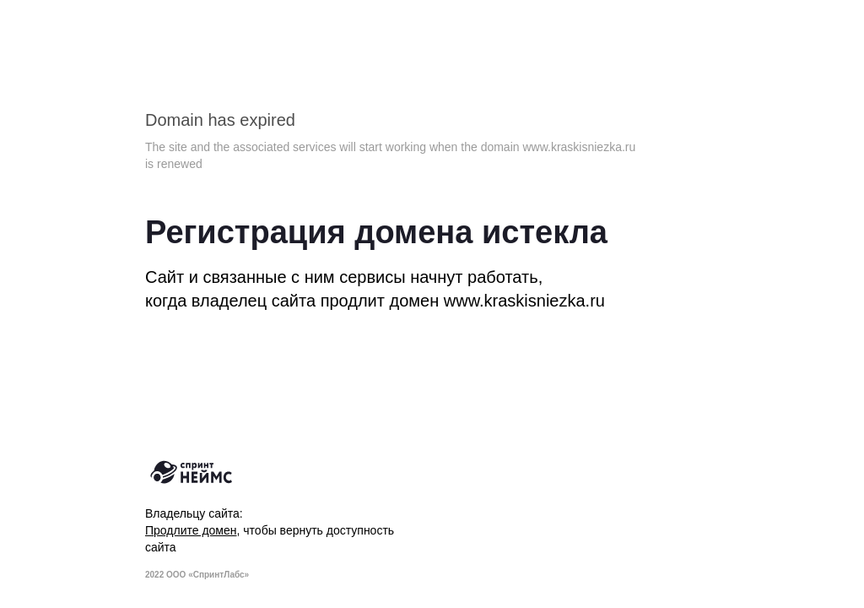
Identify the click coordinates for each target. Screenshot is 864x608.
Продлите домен (191, 530)
